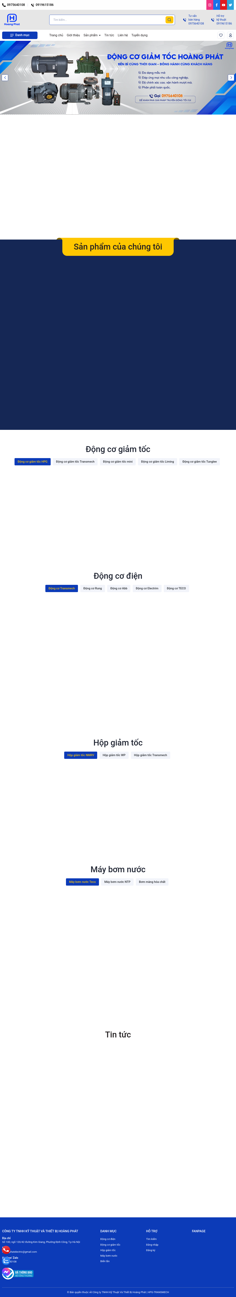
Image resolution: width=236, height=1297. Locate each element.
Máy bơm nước (108, 1255)
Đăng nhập (152, 1244)
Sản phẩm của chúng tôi (118, 247)
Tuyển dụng (139, 35)
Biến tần (105, 1261)
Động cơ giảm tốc (110, 1244)
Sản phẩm (91, 35)
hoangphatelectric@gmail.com (19, 1251)
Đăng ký (150, 1250)
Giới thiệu (73, 35)
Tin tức (109, 35)
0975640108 (13, 5)
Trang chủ (56, 35)
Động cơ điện (107, 1239)
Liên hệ (123, 35)
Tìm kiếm (151, 1239)
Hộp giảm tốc (108, 1250)
